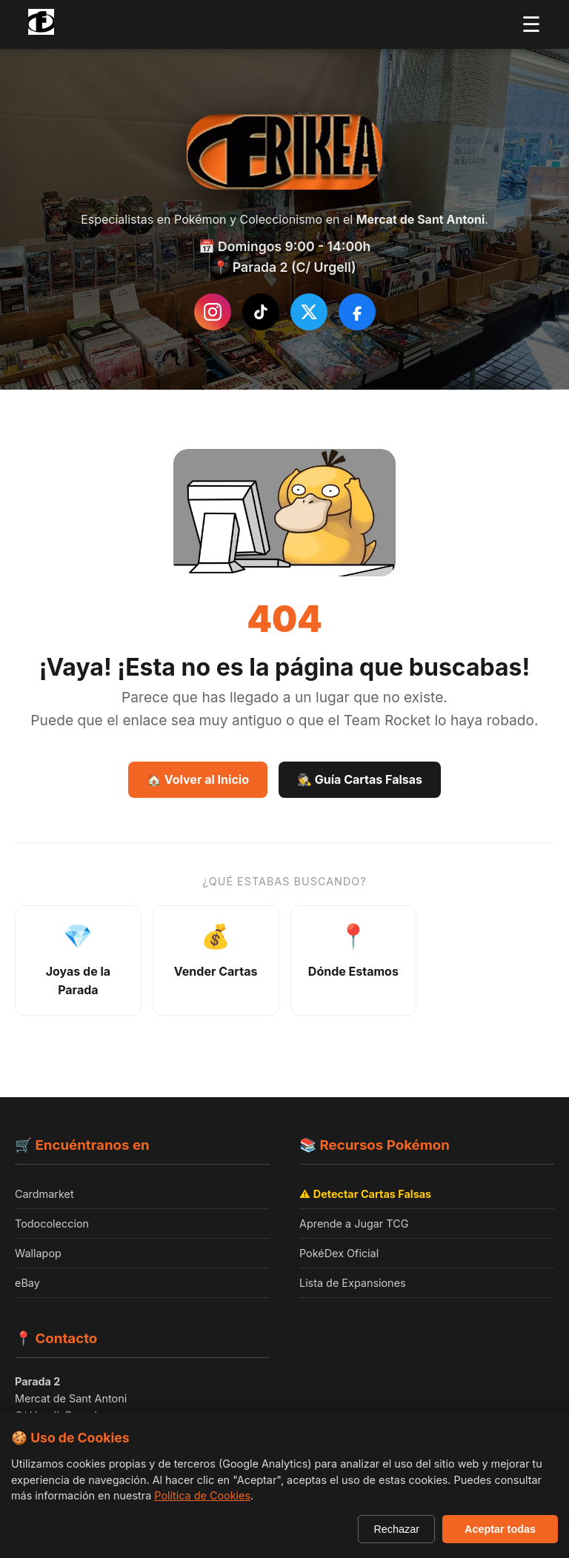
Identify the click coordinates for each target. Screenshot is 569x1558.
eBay (27, 1282)
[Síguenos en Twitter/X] (308, 311)
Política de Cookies (202, 1495)
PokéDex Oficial (339, 1253)
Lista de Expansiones (352, 1282)
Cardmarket (44, 1194)
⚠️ (365, 1194)
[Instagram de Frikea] (212, 311)
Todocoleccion (52, 1223)
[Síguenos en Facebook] (357, 311)
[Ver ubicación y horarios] (353, 960)
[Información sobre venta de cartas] (216, 960)
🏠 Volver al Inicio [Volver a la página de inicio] (198, 779)
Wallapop (38, 1253)
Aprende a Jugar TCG (353, 1223)
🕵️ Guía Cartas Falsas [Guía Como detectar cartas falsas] (359, 779)
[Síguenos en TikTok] (260, 311)
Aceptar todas (500, 1529)
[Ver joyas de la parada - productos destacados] (78, 960)
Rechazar (396, 1529)
